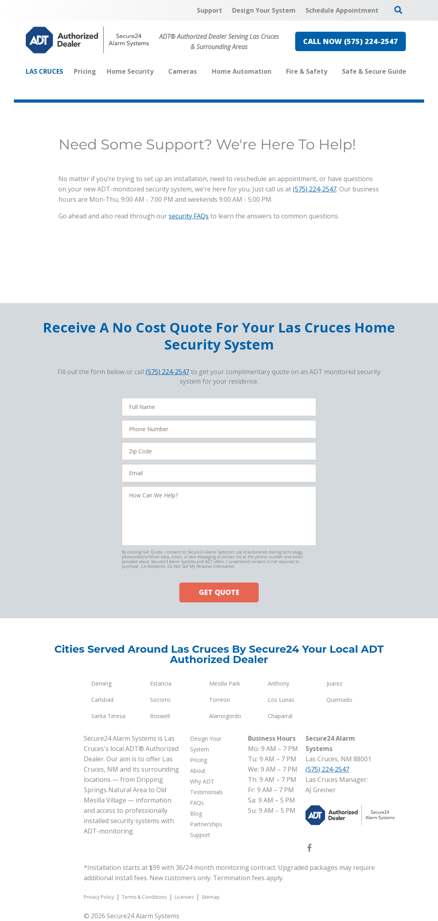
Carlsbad (102, 699)
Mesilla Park (224, 683)
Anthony (278, 683)
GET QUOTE (219, 592)
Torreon (219, 699)
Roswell (160, 716)
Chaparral (280, 716)
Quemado (339, 699)
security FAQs (189, 216)
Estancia (160, 683)
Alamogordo (225, 716)
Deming (101, 683)
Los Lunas (281, 699)
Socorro (160, 699)
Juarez (334, 683)
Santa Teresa (108, 716)
